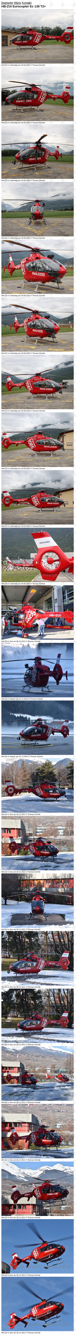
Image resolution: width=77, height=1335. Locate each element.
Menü (17, 2)
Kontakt (27, 2)
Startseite (7, 2)
